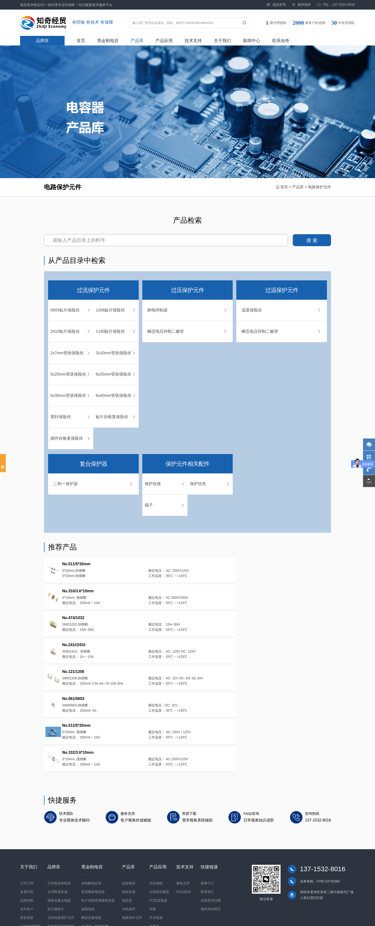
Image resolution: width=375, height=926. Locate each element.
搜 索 (311, 240)
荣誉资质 (26, 867)
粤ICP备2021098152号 (115, 918)
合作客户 (26, 858)
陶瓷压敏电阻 (91, 867)
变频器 (154, 875)
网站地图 (348, 918)
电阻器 (127, 849)
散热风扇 (128, 841)
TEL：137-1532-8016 (336, 5)
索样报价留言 (211, 858)
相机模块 (88, 884)
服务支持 (183, 832)
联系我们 (207, 841)
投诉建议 (3, 463)
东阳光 (52, 884)
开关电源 (156, 867)
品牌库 (42, 40)
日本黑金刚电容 (59, 832)
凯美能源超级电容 (60, 875)
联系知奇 (280, 40)
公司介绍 (26, 832)
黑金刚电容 (108, 40)
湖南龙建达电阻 (59, 849)
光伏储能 (156, 832)
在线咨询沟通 (211, 849)
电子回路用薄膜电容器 (98, 849)
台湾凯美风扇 (57, 841)
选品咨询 (276, 5)
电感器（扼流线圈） (96, 875)
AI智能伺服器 (159, 841)
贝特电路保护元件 (60, 867)
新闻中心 (251, 40)
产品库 (137, 40)
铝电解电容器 (91, 832)
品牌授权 (26, 849)
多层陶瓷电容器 (93, 841)
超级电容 (88, 858)
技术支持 (193, 40)
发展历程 (26, 841)
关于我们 (222, 40)
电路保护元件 (319, 187)
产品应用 (164, 40)
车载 (152, 858)
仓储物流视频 (30, 875)
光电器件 (128, 858)
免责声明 (333, 918)
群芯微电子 (55, 858)
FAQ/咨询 (183, 841)
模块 (84, 892)
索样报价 (301, 5)
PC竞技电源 (158, 849)
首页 (81, 40)
